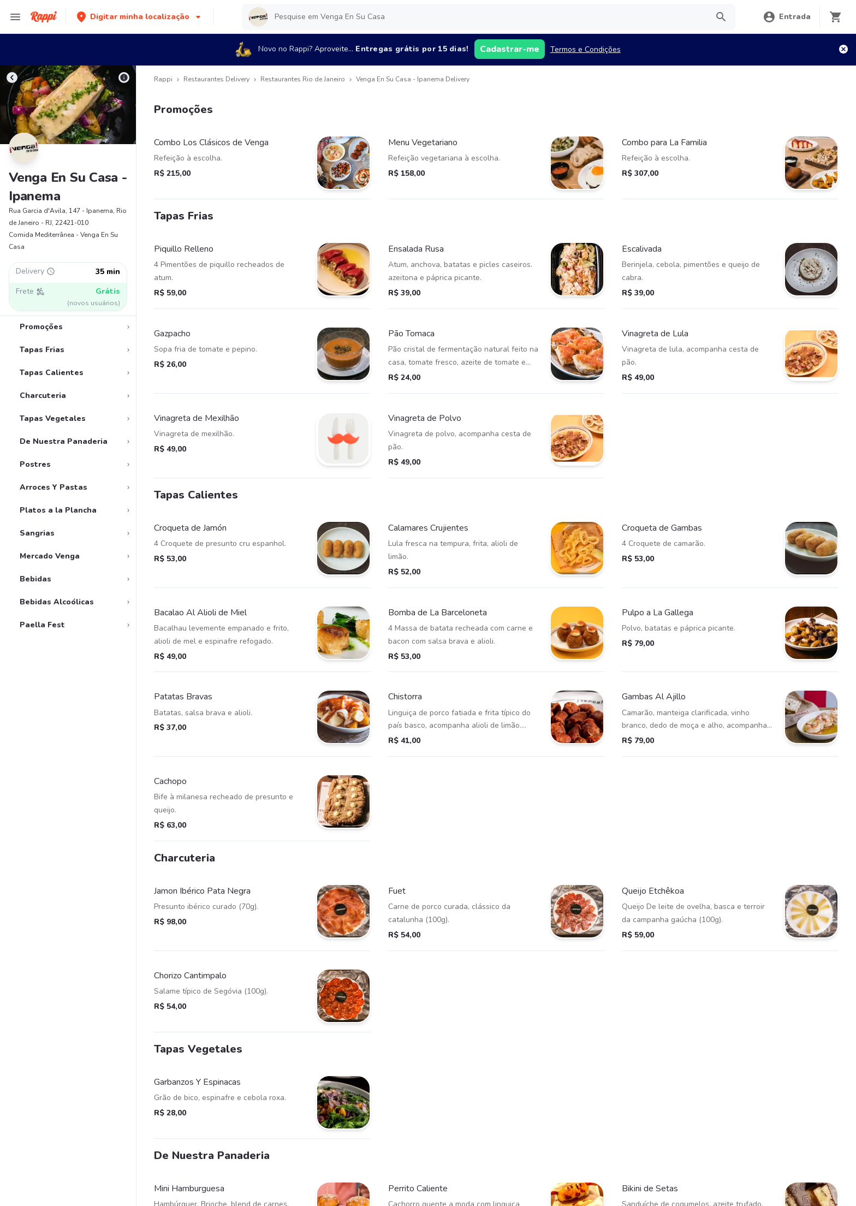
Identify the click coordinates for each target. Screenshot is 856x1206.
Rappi (163, 79)
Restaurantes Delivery (216, 79)
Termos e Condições (585, 49)
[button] (140, 16)
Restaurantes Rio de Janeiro (302, 79)
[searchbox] (488, 17)
